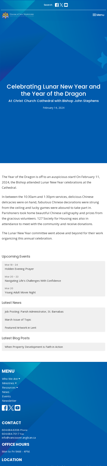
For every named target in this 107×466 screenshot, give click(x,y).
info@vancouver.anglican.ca (19, 437)
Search (48, 5)
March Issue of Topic (18, 319)
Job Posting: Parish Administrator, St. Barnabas (34, 311)
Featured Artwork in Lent (20, 327)
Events (6, 396)
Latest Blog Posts (16, 338)
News (5, 392)
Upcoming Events (16, 256)
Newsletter (9, 400)
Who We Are (11, 379)
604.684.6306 (10, 430)
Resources (10, 387)
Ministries (9, 383)
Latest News (11, 302)
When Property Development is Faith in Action (34, 347)
